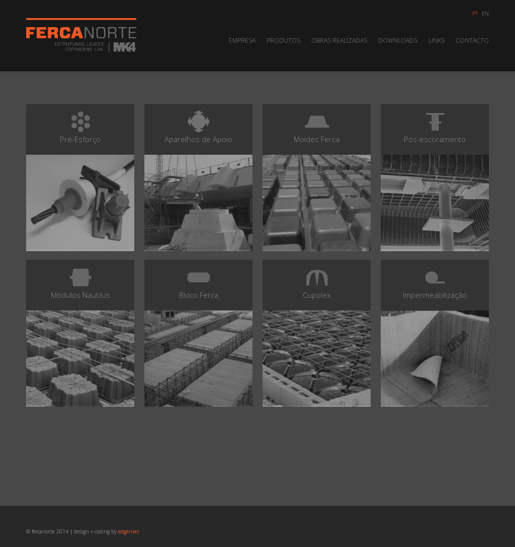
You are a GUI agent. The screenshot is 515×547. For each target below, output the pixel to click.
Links (436, 40)
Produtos (283, 40)
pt (475, 13)
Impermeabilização (435, 335)
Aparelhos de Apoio (198, 179)
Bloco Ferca (198, 335)
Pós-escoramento (435, 179)
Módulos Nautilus (80, 335)
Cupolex (317, 335)
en (485, 13)
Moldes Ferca (317, 179)
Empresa (242, 40)
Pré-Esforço (80, 179)
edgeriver (128, 531)
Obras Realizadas (339, 40)
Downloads (397, 40)
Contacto (472, 40)
